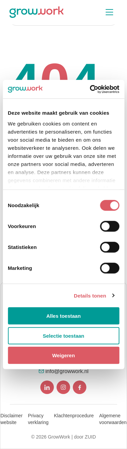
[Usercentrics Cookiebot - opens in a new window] (90, 89)
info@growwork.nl (66, 371)
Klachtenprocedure (74, 415)
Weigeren (63, 355)
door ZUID (85, 437)
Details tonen (90, 295)
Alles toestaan (63, 316)
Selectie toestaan (63, 335)
